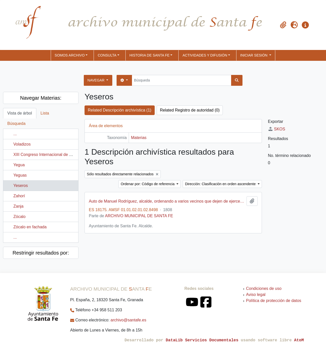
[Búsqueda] (181, 80)
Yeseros (20, 185)
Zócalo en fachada (30, 227)
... (15, 134)
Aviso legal (255, 294)
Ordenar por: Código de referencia (148, 184)
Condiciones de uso (264, 288)
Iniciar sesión (254, 55)
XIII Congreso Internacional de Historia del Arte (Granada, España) (73, 154)
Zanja (18, 206)
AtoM (299, 340)
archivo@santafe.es (128, 320)
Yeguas (20, 175)
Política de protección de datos (273, 300)
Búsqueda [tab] (16, 123)
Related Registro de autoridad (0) (190, 110)
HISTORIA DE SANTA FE (149, 55)
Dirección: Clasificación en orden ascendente (221, 184)
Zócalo (19, 216)
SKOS (276, 129)
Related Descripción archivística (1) (119, 110)
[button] (283, 25)
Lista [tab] (45, 113)
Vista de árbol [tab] (19, 113)
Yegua (19, 165)
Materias (138, 137)
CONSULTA (107, 55)
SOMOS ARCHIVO (70, 55)
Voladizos (22, 144)
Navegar (96, 80)
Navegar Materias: (40, 98)
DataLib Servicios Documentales (202, 340)
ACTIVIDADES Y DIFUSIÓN (204, 55)
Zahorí (19, 196)
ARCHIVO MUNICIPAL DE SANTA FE (139, 216)
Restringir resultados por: (41, 253)
